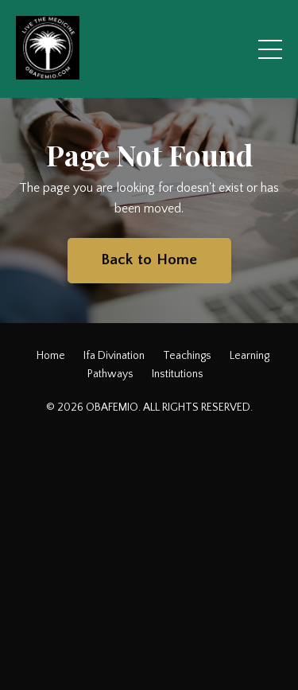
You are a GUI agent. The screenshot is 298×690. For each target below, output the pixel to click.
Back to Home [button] (149, 259)
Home (51, 355)
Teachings (187, 355)
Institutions (177, 374)
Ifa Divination (114, 355)
